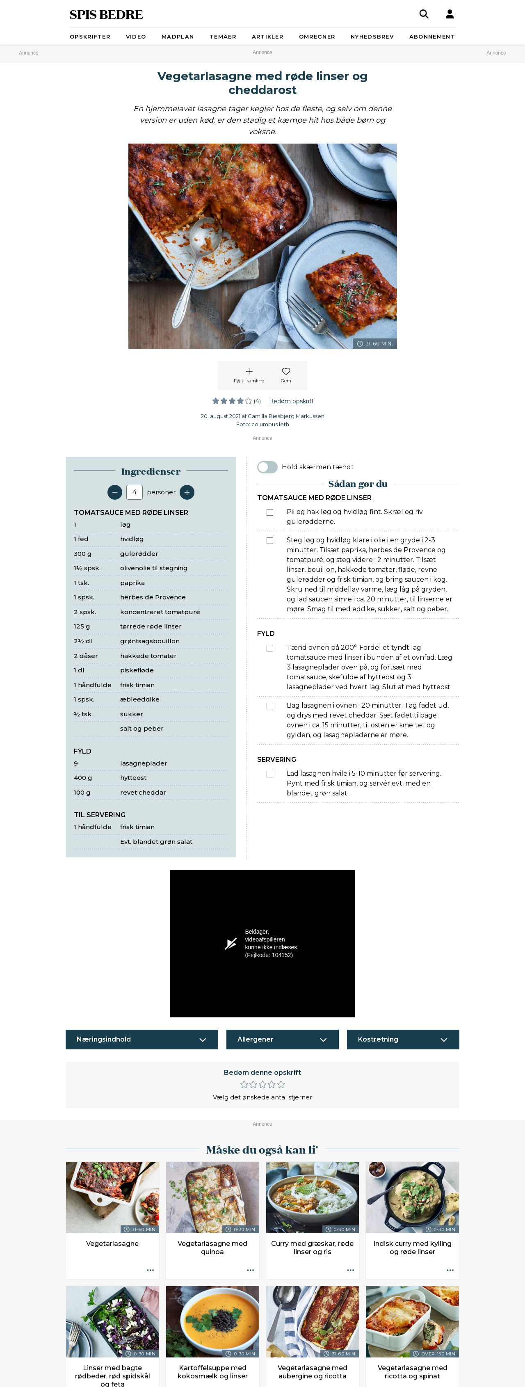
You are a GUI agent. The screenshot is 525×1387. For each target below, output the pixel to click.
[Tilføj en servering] (187, 492)
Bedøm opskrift (291, 401)
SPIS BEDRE (106, 14)
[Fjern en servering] (114, 492)
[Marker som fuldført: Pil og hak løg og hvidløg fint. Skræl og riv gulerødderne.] (270, 512)
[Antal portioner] (134, 492)
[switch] (267, 467)
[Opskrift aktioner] (150, 1270)
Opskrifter (90, 36)
